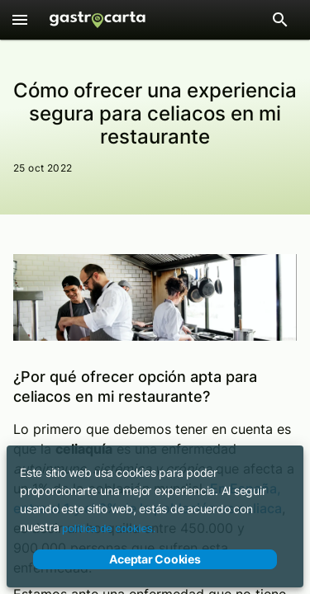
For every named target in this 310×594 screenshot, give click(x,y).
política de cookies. (108, 528)
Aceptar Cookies (154, 559)
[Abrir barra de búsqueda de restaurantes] (280, 19)
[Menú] (19, 19)
